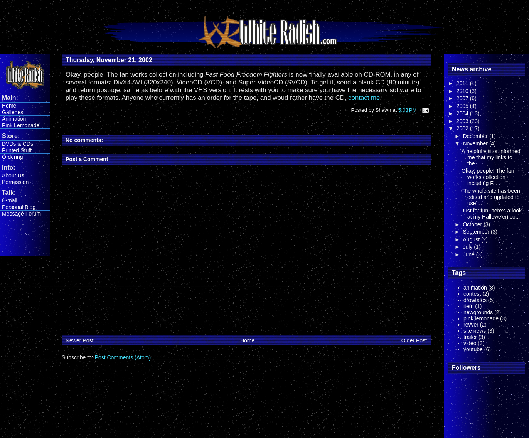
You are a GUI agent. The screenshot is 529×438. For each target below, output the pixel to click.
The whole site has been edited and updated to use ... (491, 197)
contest (472, 294)
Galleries (12, 112)
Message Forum (21, 214)
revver (470, 325)
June (469, 254)
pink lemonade (481, 318)
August (472, 239)
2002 (463, 128)
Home (9, 106)
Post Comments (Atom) (123, 357)
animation (475, 288)
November (476, 143)
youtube (473, 349)
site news (474, 331)
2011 (463, 83)
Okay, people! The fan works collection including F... (488, 177)
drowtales (475, 300)
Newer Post (79, 340)
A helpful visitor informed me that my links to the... (491, 157)
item (468, 306)
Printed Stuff (17, 150)
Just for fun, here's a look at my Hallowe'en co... (492, 213)
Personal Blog (18, 207)
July (468, 247)
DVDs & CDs (17, 144)
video (469, 343)
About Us (13, 175)
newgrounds (478, 312)
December (476, 136)
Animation (14, 119)
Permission (15, 182)
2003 (463, 121)
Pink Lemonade (20, 125)
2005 (463, 106)
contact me (364, 97)
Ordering (12, 157)
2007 (463, 98)
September (476, 232)
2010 (463, 91)
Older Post (414, 340)
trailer (470, 337)
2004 (463, 113)
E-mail (9, 200)
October (473, 224)
